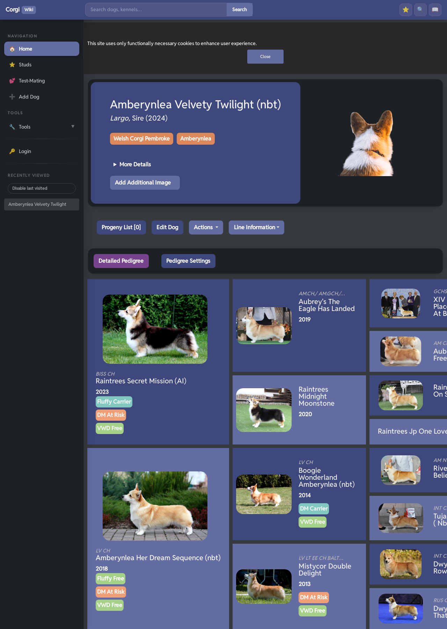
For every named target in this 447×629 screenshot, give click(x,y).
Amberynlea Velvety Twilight (37, 204)
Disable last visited (29, 188)
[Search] (156, 9)
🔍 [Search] (420, 9)
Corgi (21, 10)
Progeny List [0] (121, 227)
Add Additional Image (143, 182)
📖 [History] (435, 9)
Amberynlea (195, 138)
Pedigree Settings (188, 261)
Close (265, 56)
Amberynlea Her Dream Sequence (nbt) (158, 555)
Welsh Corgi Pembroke (141, 138)
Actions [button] (204, 227)
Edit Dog (167, 227)
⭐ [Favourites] (405, 9)
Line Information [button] (254, 227)
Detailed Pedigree (121, 261)
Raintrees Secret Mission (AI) (146, 378)
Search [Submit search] (239, 9)
